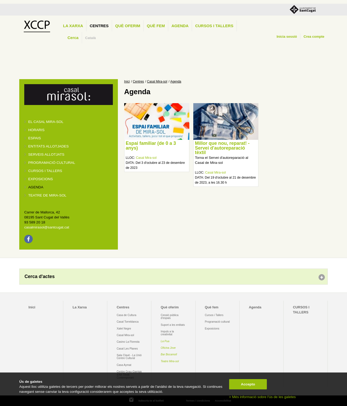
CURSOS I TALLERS (214, 25)
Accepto (248, 384)
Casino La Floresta (128, 341)
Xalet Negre (124, 328)
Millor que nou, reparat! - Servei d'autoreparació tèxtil (222, 148)
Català (90, 38)
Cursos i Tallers (214, 315)
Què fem (156, 25)
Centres (99, 25)
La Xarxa (73, 25)
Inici (127, 81)
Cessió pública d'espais (170, 316)
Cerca (73, 37)
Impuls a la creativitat (167, 333)
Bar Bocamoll (169, 354)
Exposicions (40, 179)
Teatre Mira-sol (170, 361)
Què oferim (127, 25)
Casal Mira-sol (157, 81)
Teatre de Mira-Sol (47, 195)
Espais (34, 138)
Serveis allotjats (46, 154)
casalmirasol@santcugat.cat (46, 227)
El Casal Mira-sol (45, 122)
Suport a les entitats (173, 324)
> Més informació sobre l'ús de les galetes (262, 397)
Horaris (36, 130)
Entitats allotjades (48, 146)
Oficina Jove (168, 347)
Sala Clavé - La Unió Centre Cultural (129, 357)
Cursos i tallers (45, 171)
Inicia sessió (287, 37)
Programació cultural (51, 163)
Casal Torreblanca (127, 321)
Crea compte (313, 37)
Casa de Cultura (126, 315)
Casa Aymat (124, 365)
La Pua (165, 341)
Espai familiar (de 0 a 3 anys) (151, 146)
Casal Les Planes (127, 348)
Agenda (180, 25)
